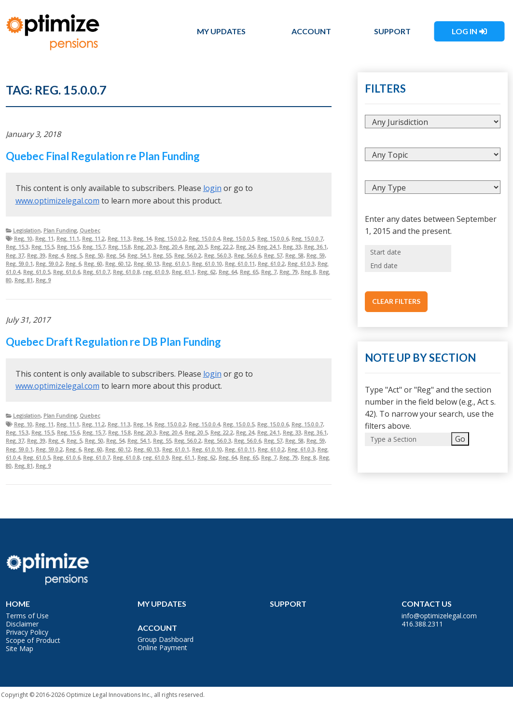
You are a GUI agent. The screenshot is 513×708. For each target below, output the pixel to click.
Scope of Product (33, 640)
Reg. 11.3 (119, 238)
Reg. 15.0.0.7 (307, 238)
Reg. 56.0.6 (247, 255)
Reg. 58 (294, 255)
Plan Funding (60, 230)
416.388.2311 (422, 623)
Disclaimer (22, 623)
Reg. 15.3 (17, 246)
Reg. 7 (269, 271)
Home (18, 603)
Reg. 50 (94, 255)
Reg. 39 (36, 255)
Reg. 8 (308, 271)
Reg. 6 (73, 263)
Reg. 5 (74, 255)
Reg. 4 (56, 255)
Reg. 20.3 (145, 246)
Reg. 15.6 (68, 246)
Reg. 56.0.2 (187, 255)
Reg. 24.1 (268, 246)
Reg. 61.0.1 (175, 263)
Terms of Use (27, 615)
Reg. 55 (162, 255)
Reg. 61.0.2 (271, 263)
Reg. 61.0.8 (126, 271)
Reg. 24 (245, 246)
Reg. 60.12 (118, 263)
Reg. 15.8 (119, 246)
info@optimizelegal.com (439, 615)
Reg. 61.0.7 (96, 271)
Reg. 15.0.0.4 (204, 238)
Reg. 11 (44, 238)
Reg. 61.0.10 (207, 263)
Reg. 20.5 (196, 246)
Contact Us (427, 603)
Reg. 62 (206, 271)
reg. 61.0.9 (156, 271)
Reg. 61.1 (183, 271)
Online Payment (162, 647)
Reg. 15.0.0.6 (273, 238)
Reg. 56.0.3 (217, 255)
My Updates (221, 31)
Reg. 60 (93, 263)
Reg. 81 (23, 280)
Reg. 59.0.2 (49, 263)
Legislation (27, 230)
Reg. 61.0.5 (36, 271)
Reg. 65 (249, 271)
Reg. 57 (273, 255)
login (212, 188)
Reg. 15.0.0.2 (170, 238)
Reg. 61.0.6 (66, 271)
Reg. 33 (292, 246)
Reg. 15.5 (42, 246)
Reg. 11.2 (93, 238)
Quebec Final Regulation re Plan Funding (103, 156)
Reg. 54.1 (138, 255)
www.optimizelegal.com (57, 200)
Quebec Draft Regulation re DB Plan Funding (113, 341)
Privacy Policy (27, 632)
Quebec (90, 230)
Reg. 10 (23, 238)
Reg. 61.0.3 (301, 263)
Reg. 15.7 (94, 246)
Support (392, 31)
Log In (464, 31)
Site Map (19, 648)
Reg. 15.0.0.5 (238, 238)
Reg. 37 (15, 255)
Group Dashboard (166, 639)
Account (311, 31)
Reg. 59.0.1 (19, 263)
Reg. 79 (288, 271)
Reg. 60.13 (146, 263)
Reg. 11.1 (67, 238)
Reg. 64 (228, 271)
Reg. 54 (115, 255)
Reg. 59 (315, 255)
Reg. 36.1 (315, 246)
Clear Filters (396, 301)
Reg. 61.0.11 (240, 263)
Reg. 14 (142, 238)
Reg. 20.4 (170, 246)
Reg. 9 (43, 280)
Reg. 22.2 (221, 246)
